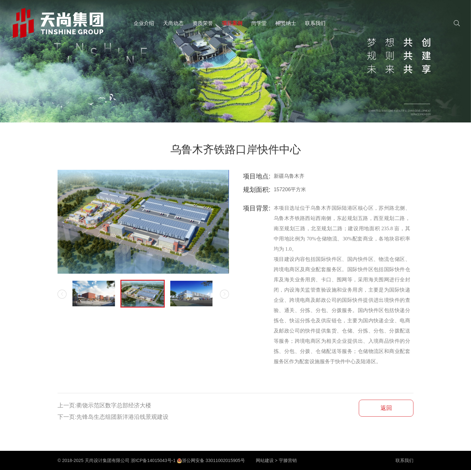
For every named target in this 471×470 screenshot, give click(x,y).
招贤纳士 (286, 23)
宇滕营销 (288, 460)
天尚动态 (173, 23)
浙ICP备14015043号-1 (153, 460)
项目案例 (232, 23)
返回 (386, 408)
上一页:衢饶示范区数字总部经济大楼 (104, 405)
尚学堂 (259, 23)
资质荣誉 (202, 23)
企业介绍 (144, 23)
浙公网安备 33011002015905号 (211, 460)
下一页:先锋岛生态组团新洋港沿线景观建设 (113, 417)
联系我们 (315, 23)
